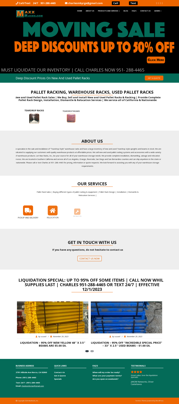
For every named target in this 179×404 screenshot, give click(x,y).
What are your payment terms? (107, 375)
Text (133, 3)
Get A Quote (60, 375)
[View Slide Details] (89, 47)
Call (115, 3)
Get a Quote (154, 78)
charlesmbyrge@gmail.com (85, 3)
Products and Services (109, 11)
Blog (126, 11)
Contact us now (89, 258)
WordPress (159, 401)
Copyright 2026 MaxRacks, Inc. (28, 401)
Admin (157, 11)
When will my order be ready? (106, 372)
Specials (58, 379)
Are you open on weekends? (105, 379)
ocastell (43, 336)
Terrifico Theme (140, 401)
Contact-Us (59, 372)
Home (79, 11)
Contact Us (145, 11)
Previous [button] (3, 47)
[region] (89, 47)
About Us (90, 11)
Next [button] (176, 47)
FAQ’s (134, 11)
